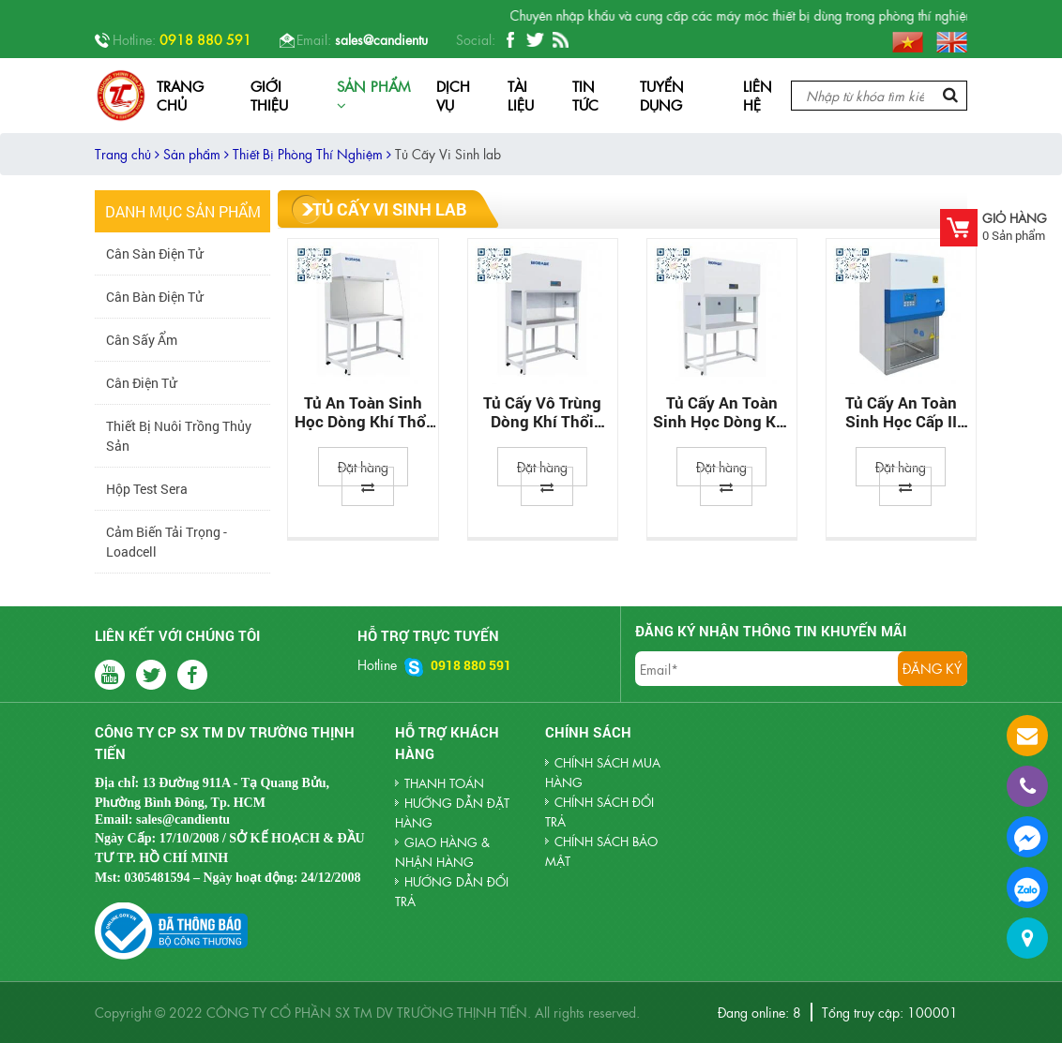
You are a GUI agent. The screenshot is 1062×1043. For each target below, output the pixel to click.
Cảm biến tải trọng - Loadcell (166, 541)
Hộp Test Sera (147, 489)
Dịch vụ (453, 95)
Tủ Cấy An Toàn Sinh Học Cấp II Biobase (901, 412)
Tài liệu (521, 95)
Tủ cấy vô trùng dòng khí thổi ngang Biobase (542, 412)
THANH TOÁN (444, 783)
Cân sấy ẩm (141, 340)
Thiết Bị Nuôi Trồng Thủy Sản (178, 435)
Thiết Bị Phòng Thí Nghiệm (312, 153)
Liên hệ (757, 95)
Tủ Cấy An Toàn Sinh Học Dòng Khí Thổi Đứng (721, 412)
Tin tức (585, 95)
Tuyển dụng (662, 95)
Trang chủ (180, 95)
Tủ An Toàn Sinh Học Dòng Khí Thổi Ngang (363, 412)
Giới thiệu (269, 95)
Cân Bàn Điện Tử (154, 296)
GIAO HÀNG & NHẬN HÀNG (442, 852)
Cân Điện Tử (141, 383)
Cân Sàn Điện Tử (154, 253)
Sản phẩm (373, 94)
